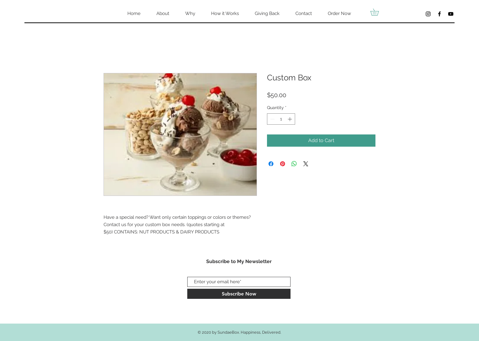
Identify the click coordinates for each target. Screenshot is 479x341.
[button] (378, 12)
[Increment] (290, 119)
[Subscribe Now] (239, 294)
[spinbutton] (281, 119)
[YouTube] (451, 14)
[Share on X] (305, 163)
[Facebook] (439, 14)
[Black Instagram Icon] (428, 14)
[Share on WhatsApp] (294, 163)
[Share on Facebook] (271, 163)
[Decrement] (272, 119)
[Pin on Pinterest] (282, 163)
